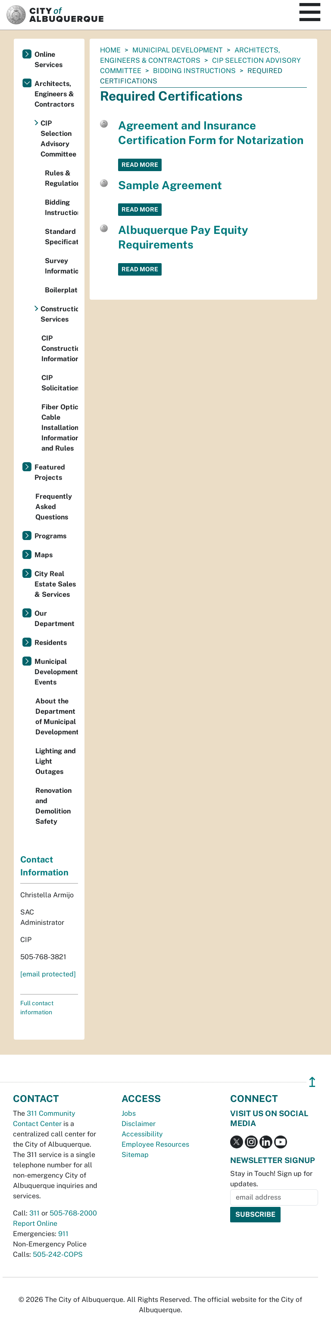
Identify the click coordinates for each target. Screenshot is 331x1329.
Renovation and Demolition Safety (53, 806)
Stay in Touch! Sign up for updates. (271, 1178)
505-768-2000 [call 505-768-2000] (73, 1213)
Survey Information (61, 266)
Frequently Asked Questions (53, 506)
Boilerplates (61, 290)
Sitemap (135, 1155)
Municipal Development (177, 50)
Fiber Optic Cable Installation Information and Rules (59, 427)
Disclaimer (139, 1124)
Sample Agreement (170, 185)
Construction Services (59, 314)
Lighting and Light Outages (55, 761)
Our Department (54, 618)
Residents (50, 642)
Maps (43, 555)
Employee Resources (155, 1144)
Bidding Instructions (194, 71)
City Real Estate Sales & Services (55, 584)
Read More (140, 164)
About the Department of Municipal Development (56, 716)
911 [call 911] (63, 1234)
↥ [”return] (312, 1082)
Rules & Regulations (61, 178)
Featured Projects (49, 472)
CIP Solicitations (59, 383)
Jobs (129, 1113)
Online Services (48, 59)
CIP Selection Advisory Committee (58, 138)
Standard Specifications (61, 236)
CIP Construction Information (59, 348)
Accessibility (142, 1134)
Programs (50, 536)
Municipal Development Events (56, 671)
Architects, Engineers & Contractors (54, 94)
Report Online (35, 1223)
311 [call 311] (34, 1213)
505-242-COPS (58, 1254)
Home (110, 50)
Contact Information (44, 866)
